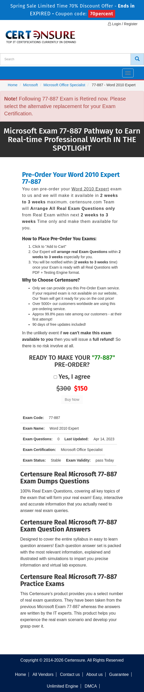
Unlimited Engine (62, 686)
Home (12, 85)
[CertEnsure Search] (137, 59)
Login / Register (123, 24)
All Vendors (42, 674)
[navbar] (10, 70)
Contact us (70, 674)
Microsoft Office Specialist (64, 85)
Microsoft (30, 85)
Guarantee (119, 674)
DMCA (91, 686)
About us (94, 674)
